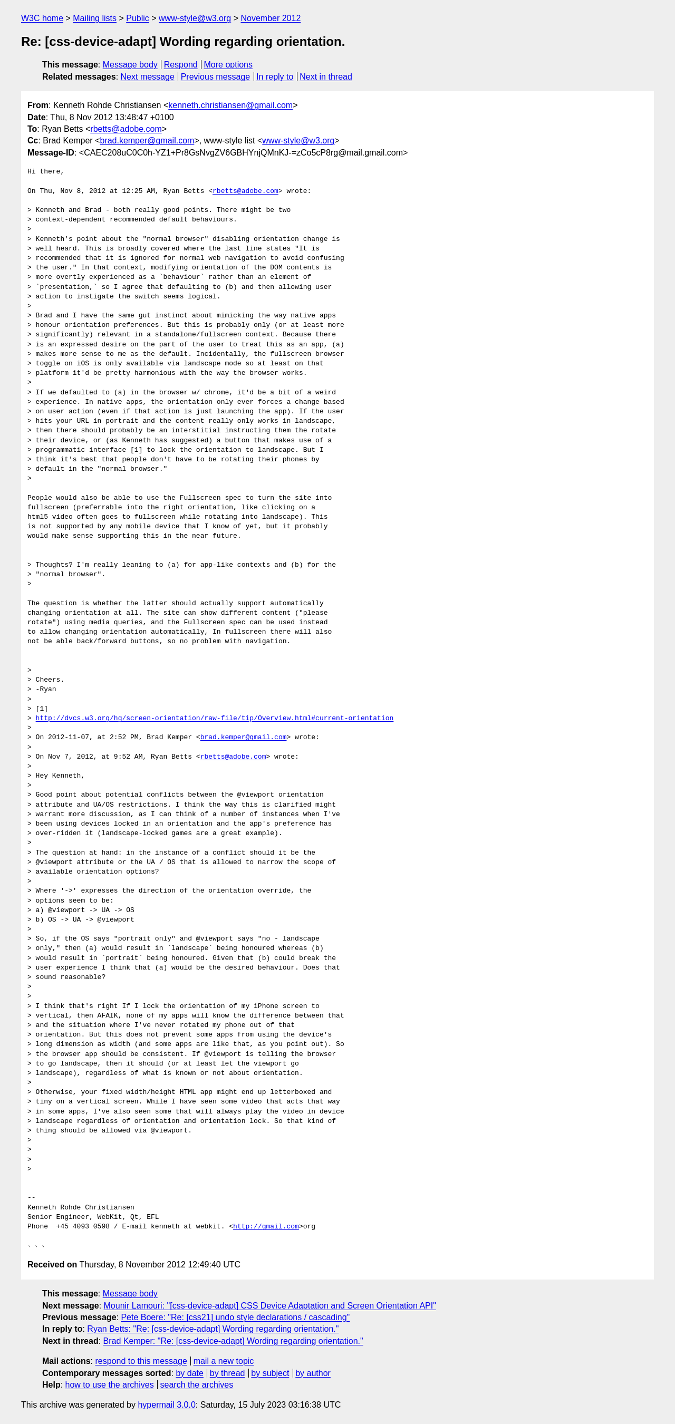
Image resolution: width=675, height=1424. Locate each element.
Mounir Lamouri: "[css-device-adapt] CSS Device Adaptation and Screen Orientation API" (270, 1305)
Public (137, 18)
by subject (270, 1373)
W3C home (42, 18)
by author (313, 1373)
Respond (181, 64)
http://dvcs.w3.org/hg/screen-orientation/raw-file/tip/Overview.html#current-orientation (215, 718)
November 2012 (270, 18)
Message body (130, 64)
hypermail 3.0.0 (166, 1404)
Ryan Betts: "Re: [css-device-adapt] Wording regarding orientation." (213, 1328)
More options (228, 64)
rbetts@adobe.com (125, 128)
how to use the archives (109, 1384)
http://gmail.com (266, 1227)
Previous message (215, 76)
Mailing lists (95, 18)
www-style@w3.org (195, 18)
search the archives (197, 1384)
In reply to (274, 76)
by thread (227, 1373)
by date (189, 1373)
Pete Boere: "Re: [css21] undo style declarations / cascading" (235, 1317)
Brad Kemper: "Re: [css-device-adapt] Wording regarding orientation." (233, 1340)
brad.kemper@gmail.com (147, 140)
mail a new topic (224, 1361)
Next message (148, 76)
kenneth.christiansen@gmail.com (230, 105)
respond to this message (141, 1361)
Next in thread (326, 76)
